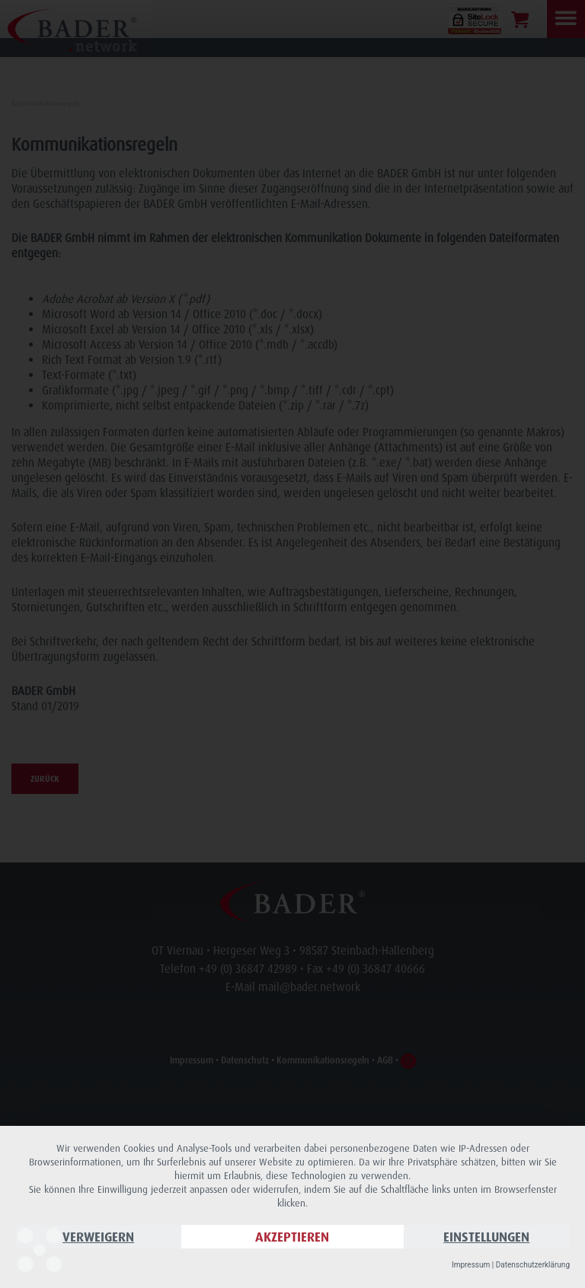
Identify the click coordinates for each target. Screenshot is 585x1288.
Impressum (471, 1265)
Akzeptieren (292, 1237)
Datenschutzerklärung (533, 1265)
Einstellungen (486, 1237)
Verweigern (98, 1237)
